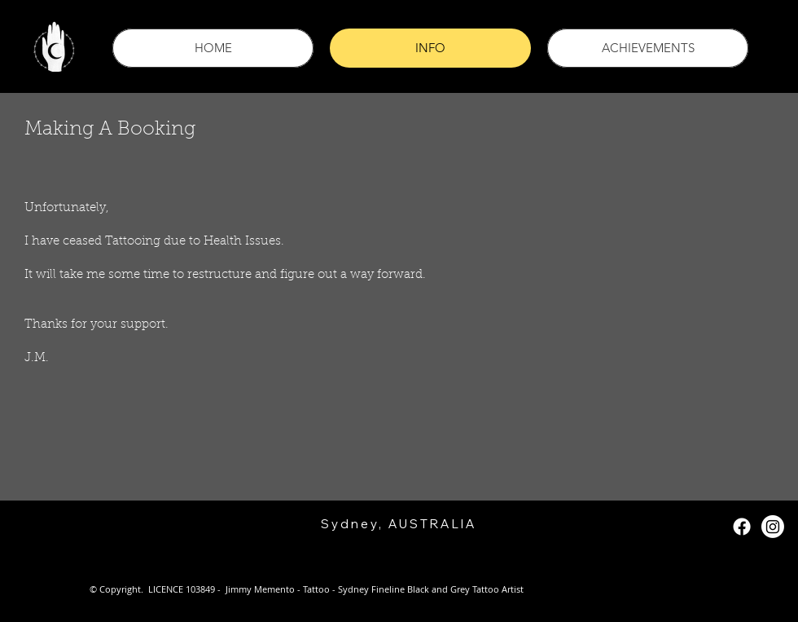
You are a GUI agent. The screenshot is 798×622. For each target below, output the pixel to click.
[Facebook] (741, 526)
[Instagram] (772, 526)
